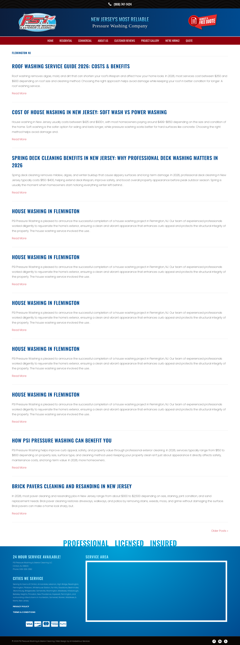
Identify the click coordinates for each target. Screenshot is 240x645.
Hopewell (56, 593)
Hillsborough (73, 590)
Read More (19, 92)
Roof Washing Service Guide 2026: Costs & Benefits (71, 65)
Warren (61, 596)
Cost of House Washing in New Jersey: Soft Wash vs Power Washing (89, 111)
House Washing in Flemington (46, 210)
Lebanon (52, 583)
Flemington (18, 586)
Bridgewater (30, 590)
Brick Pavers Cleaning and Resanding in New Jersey (72, 485)
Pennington (66, 593)
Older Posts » (219, 530)
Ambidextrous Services (80, 640)
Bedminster (73, 586)
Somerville (40, 590)
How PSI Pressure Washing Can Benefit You (62, 439)
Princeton (32, 593)
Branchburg (18, 590)
